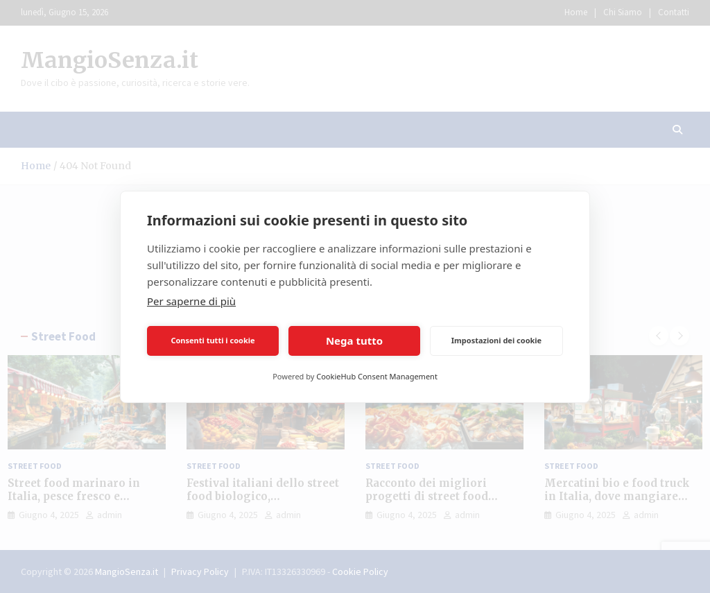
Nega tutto (354, 340)
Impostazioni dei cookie (496, 340)
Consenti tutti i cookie (212, 340)
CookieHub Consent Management (377, 376)
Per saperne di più (191, 301)
